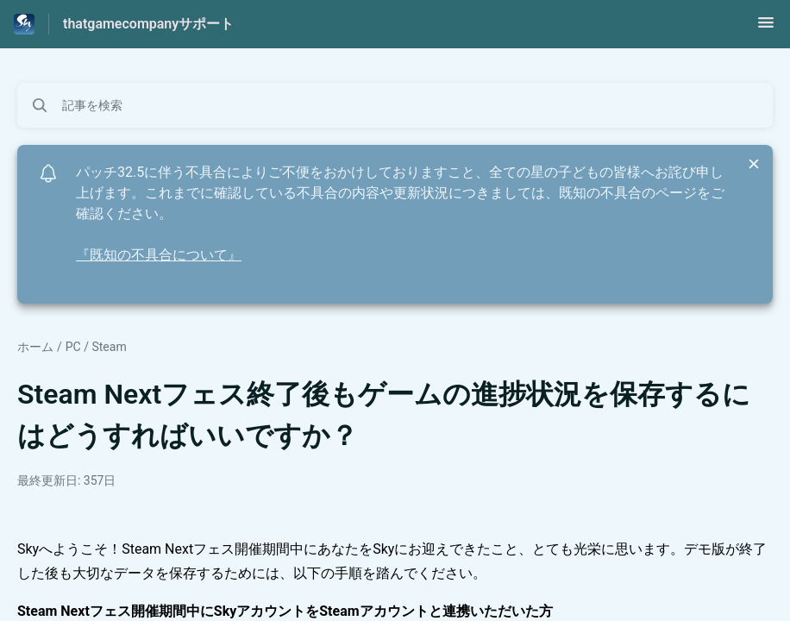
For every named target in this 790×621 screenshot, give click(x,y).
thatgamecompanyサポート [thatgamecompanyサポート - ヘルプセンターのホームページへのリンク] (148, 24)
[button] (766, 28)
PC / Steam (96, 347)
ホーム (35, 347)
